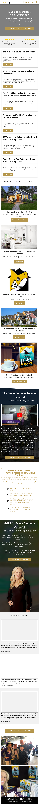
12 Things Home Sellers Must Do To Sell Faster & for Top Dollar (20, 138)
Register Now (19, 303)
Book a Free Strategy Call (19, 28)
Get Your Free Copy (19, 381)
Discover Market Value (19, 220)
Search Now (19, 262)
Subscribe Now (19, 337)
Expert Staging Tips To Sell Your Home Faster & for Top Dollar (19, 160)
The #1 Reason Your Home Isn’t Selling (19, 52)
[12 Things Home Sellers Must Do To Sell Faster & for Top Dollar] (20, 142)
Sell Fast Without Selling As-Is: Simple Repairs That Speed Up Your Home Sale (19, 94)
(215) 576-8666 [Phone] (28, 2)
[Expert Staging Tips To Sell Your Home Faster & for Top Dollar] (20, 164)
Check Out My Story (19, 559)
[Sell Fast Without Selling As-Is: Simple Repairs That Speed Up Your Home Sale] (20, 98)
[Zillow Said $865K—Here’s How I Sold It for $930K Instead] (20, 120)
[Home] (6, 2)
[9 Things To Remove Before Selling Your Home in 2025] (20, 76)
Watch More (8, 64)
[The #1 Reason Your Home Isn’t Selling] (20, 55)
